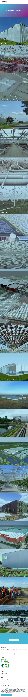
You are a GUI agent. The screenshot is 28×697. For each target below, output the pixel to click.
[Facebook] (2, 673)
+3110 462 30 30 (5, 685)
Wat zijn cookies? (10, 692)
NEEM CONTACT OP (14, 639)
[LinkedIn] (4, 673)
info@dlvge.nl (4, 683)
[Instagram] (6, 673)
